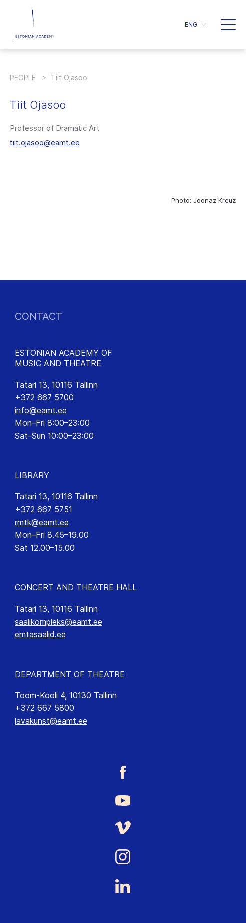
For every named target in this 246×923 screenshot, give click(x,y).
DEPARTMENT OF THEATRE (70, 674)
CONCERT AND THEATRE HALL (76, 587)
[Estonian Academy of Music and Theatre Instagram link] (123, 856)
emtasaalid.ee (40, 634)
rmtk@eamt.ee (42, 522)
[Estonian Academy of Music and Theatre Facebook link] (123, 772)
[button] (195, 24)
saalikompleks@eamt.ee (58, 622)
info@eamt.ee (41, 410)
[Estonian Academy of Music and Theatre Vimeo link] (123, 827)
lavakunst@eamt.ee (51, 721)
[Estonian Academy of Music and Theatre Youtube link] (123, 800)
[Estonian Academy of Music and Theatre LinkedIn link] (123, 886)
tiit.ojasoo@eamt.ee (45, 142)
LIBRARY (32, 475)
